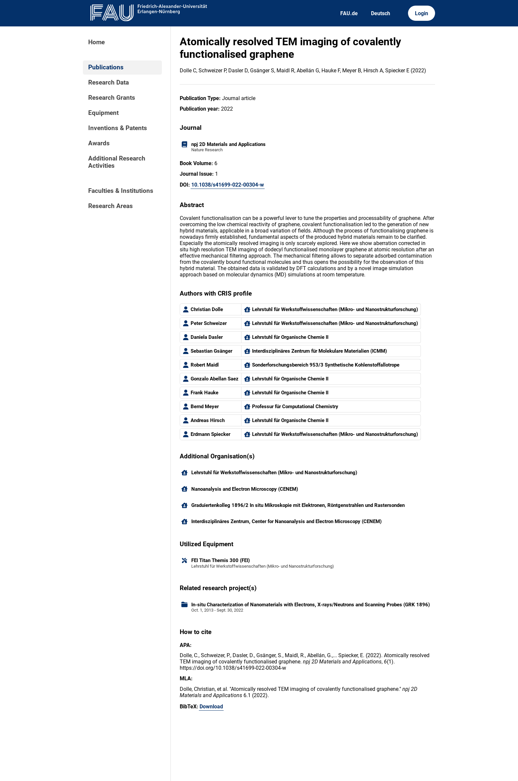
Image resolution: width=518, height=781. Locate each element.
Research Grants (111, 97)
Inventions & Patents (117, 128)
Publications (106, 67)
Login (421, 13)
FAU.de (349, 13)
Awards (99, 143)
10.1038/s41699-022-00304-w (227, 185)
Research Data (108, 82)
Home (96, 42)
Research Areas (110, 206)
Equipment (103, 113)
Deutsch (380, 13)
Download (211, 706)
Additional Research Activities (116, 162)
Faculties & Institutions (120, 191)
